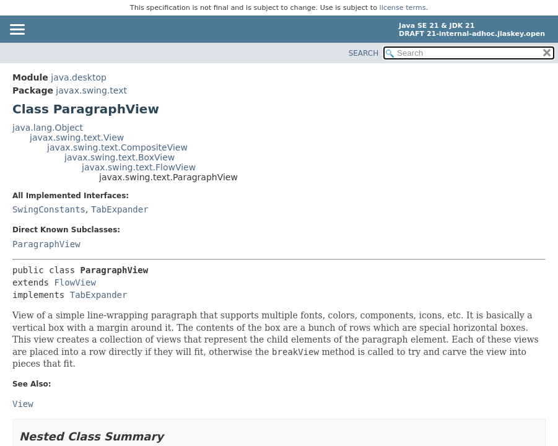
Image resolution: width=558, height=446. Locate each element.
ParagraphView (46, 244)
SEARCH (364, 53)
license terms (403, 8)
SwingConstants (48, 209)
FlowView (74, 282)
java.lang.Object (47, 128)
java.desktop (79, 77)
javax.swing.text (91, 90)
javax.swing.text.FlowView (139, 167)
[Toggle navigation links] (16, 30)
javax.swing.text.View (77, 137)
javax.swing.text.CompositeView (117, 147)
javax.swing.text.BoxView (119, 157)
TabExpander (120, 209)
